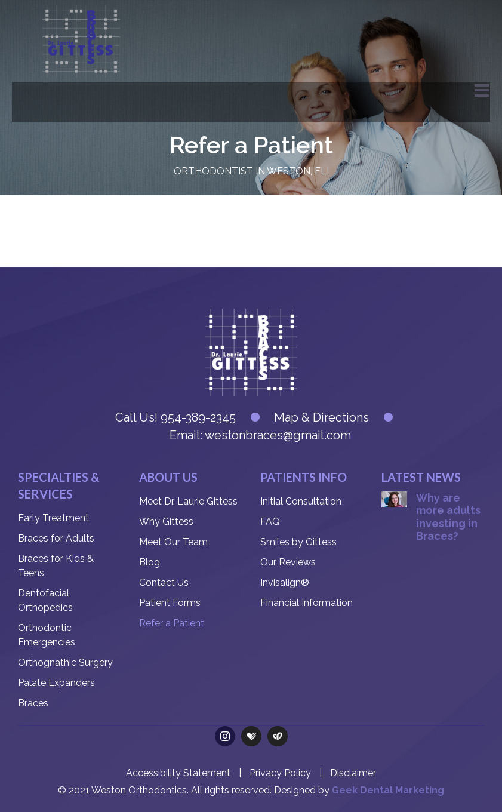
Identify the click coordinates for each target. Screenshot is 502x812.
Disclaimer (353, 773)
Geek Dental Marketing (388, 790)
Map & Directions (321, 417)
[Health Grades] (251, 736)
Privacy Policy (280, 773)
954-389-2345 (197, 417)
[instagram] (225, 736)
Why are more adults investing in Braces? (448, 517)
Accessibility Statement (178, 773)
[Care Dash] (277, 736)
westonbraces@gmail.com (278, 435)
